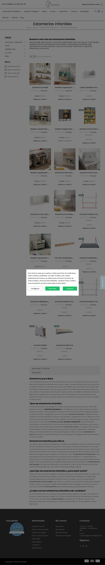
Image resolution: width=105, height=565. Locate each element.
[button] (102, 282)
